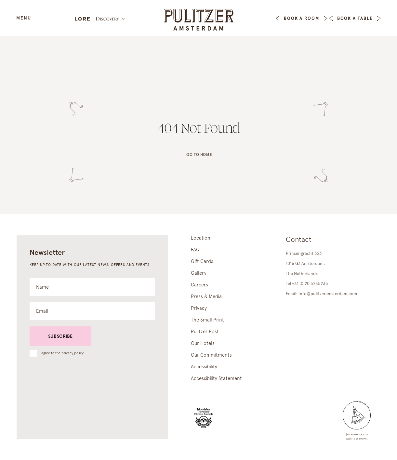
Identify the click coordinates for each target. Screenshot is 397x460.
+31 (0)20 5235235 (310, 283)
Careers (199, 285)
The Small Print (207, 320)
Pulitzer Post (205, 332)
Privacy (199, 308)
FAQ (195, 250)
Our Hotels (203, 343)
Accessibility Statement (216, 378)
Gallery (198, 273)
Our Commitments (211, 355)
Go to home (199, 157)
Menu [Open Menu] (23, 18)
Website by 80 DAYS (357, 438)
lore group (355, 434)
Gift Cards (202, 261)
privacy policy (72, 353)
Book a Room (301, 18)
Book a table (355, 18)
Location (200, 238)
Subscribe (60, 336)
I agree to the (61, 353)
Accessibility (204, 367)
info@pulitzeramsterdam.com (327, 293)
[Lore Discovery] (100, 19)
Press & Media (206, 296)
